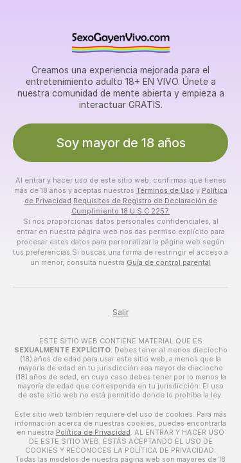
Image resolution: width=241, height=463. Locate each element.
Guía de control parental (169, 262)
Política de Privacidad (93, 432)
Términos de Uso (165, 190)
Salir (120, 312)
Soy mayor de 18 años (121, 142)
